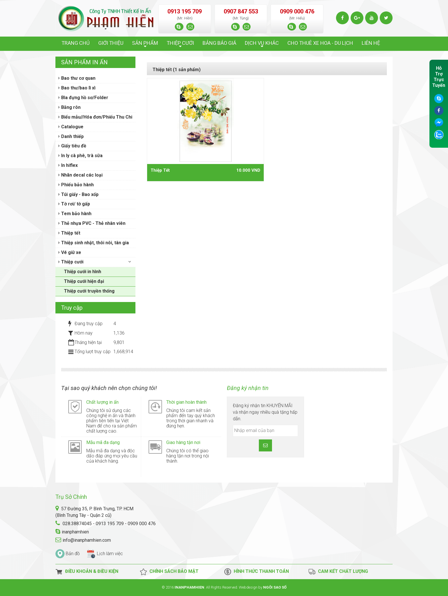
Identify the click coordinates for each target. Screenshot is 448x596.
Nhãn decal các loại (80, 175)
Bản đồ (73, 553)
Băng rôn (69, 107)
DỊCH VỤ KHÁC (262, 44)
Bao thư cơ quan (76, 78)
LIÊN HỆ (371, 43)
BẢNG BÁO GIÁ (219, 43)
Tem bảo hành (74, 213)
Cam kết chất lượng (338, 571)
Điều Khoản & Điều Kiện (86, 571)
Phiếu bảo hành (76, 184)
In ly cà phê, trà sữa (80, 155)
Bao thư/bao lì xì (76, 88)
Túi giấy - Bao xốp (78, 194)
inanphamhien (75, 532)
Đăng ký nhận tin (248, 388)
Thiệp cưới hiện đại (84, 281)
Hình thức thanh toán (256, 571)
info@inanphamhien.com (87, 540)
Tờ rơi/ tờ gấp (74, 204)
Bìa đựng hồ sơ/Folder (83, 97)
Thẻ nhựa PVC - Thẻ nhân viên (91, 223)
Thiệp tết (69, 233)
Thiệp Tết (160, 170)
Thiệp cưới (70, 262)
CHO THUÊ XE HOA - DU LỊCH (320, 43)
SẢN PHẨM (145, 44)
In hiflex (68, 165)
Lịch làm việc (110, 553)
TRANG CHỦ (75, 43)
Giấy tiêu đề (72, 146)
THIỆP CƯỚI (180, 44)
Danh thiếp (71, 136)
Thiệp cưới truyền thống (89, 291)
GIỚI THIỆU (110, 43)
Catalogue (70, 126)
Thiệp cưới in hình (82, 271)
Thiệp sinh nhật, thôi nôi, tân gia (93, 242)
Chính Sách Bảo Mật (169, 571)
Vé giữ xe (69, 252)
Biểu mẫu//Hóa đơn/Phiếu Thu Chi (95, 117)
